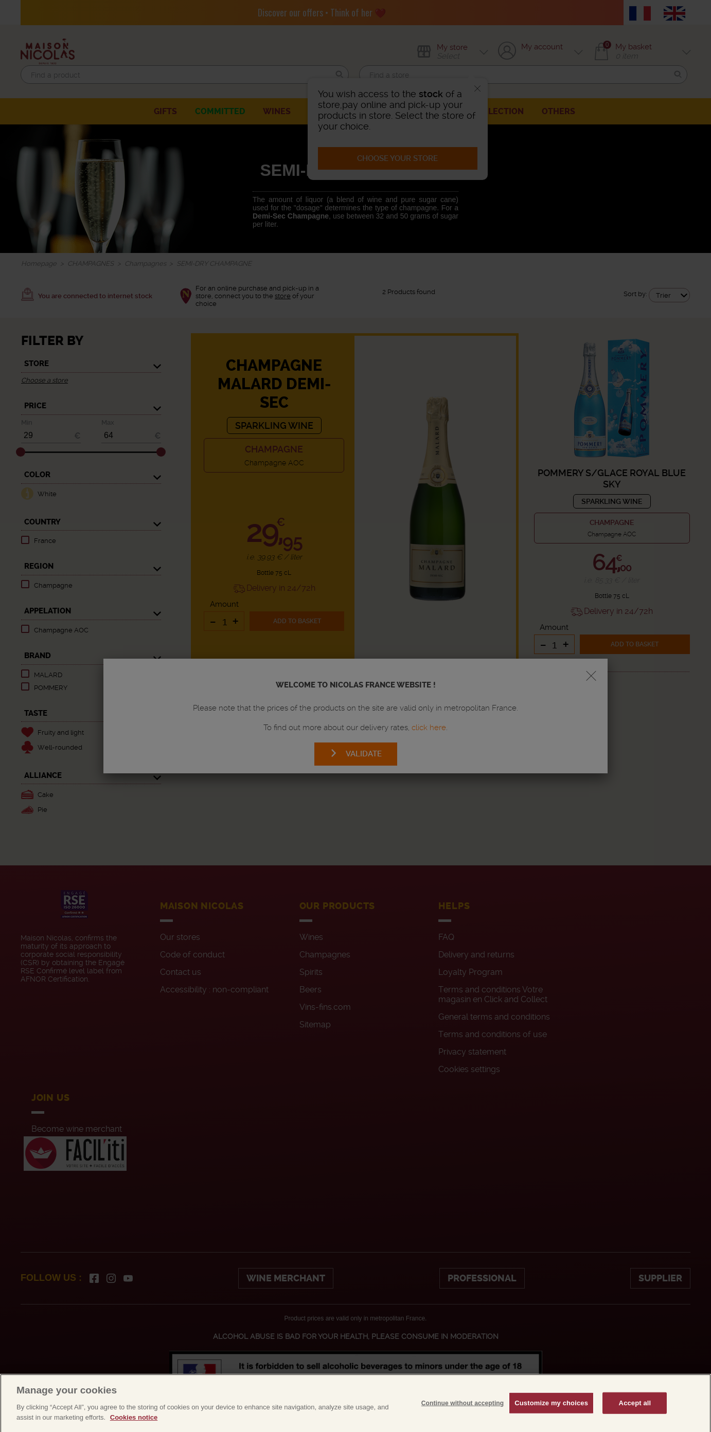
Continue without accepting (462, 1422)
